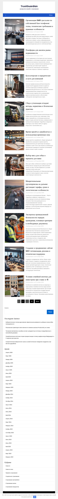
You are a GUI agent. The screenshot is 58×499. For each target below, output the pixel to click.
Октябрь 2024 (9, 404)
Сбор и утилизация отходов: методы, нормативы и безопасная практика (37, 106)
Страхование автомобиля (12, 483)
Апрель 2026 (9, 355)
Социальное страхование (12, 479)
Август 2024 (9, 408)
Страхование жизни (11, 486)
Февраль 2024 (9, 428)
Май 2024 (8, 418)
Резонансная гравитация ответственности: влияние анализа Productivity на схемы (28, 330)
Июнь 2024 (9, 414)
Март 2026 (8, 359)
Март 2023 (8, 456)
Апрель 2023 (9, 453)
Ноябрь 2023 (9, 432)
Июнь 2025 (9, 376)
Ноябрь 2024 (9, 401)
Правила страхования (11, 476)
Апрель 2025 (9, 383)
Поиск (7, 311)
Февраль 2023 (9, 460)
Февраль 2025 (9, 390)
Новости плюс (9, 472)
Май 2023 (8, 449)
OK (34, 497)
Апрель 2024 (9, 421)
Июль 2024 (9, 411)
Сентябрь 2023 (10, 435)
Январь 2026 (9, 362)
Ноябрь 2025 (9, 369)
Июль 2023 (8, 442)
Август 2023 (9, 439)
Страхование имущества (12, 490)
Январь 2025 (9, 394)
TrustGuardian (29, 6)
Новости (8, 469)
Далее (37, 304)
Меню (50, 15)
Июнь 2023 (8, 446)
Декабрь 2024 (9, 397)
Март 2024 (8, 425)
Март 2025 (8, 387)
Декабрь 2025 (9, 366)
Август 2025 (9, 373)
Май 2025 (8, 380)
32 (31, 304)
